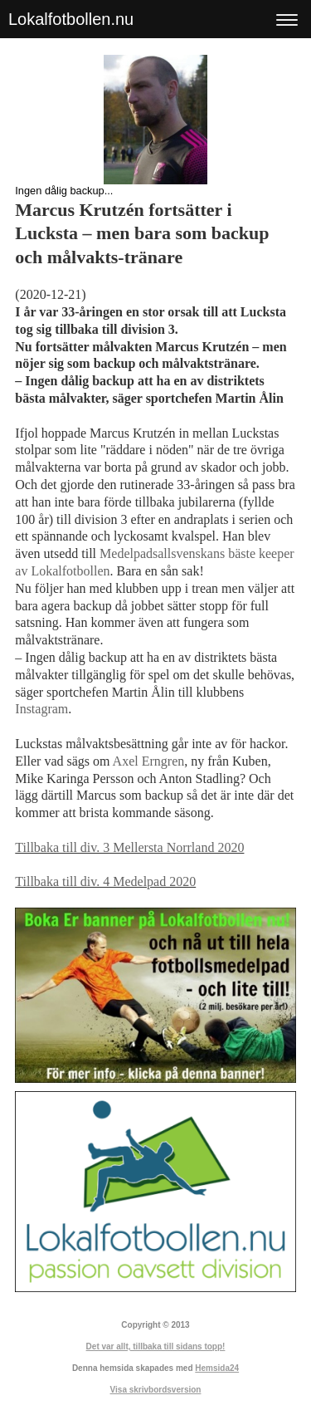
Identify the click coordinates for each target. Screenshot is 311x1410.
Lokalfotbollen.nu (71, 19)
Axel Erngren (149, 761)
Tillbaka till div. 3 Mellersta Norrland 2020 (129, 847)
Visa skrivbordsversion (156, 1389)
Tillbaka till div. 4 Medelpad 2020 (105, 881)
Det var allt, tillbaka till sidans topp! (156, 1346)
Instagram (41, 709)
